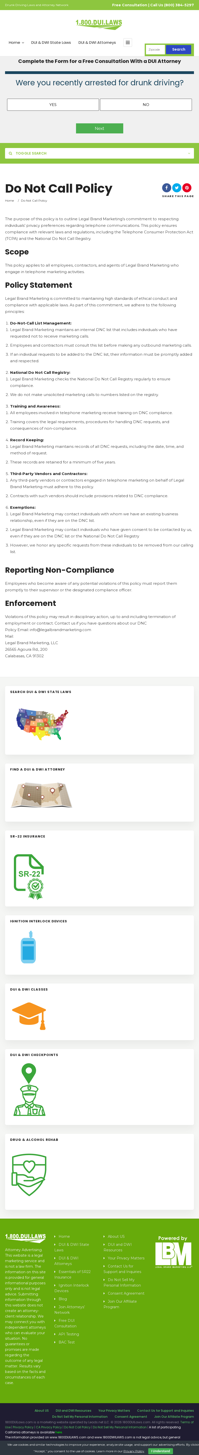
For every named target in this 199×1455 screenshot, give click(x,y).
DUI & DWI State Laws (51, 42)
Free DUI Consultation (65, 1323)
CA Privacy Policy (49, 1427)
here (58, 1432)
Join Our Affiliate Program (120, 1304)
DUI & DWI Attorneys (97, 42)
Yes (53, 104)
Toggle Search (27, 153)
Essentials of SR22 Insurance (72, 1274)
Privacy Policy (23, 1427)
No (146, 104)
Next (99, 128)
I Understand (160, 1451)
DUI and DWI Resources (118, 1247)
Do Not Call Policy (77, 1427)
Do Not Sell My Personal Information (122, 1283)
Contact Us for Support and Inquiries (122, 1269)
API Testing (69, 1334)
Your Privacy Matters (126, 1258)
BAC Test (67, 1342)
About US (116, 1236)
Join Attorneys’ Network (69, 1310)
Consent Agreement (126, 1293)
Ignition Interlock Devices (71, 1288)
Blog (63, 1299)
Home (16, 42)
